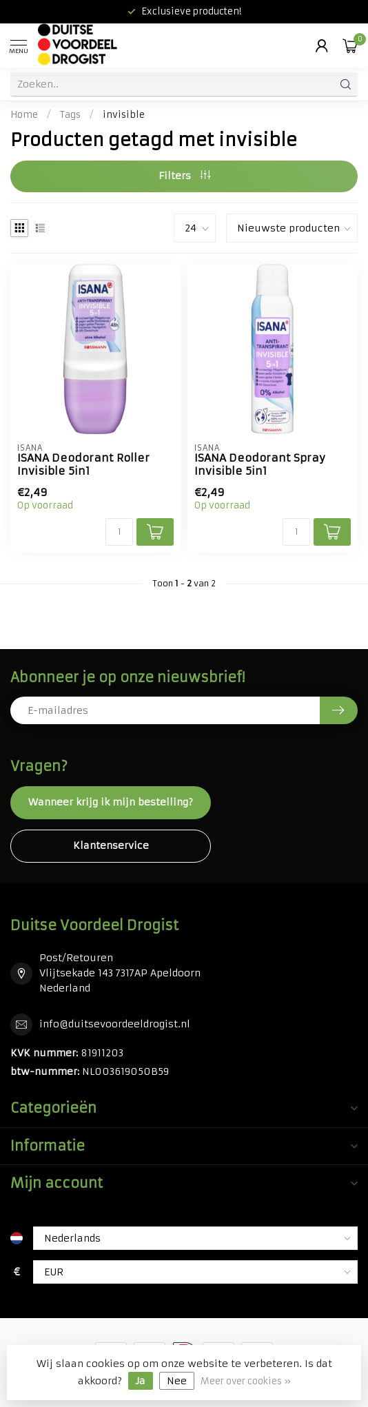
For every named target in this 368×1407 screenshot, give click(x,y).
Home (24, 115)
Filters (184, 176)
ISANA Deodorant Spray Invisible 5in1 (259, 464)
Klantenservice (111, 845)
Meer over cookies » (246, 1381)
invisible (124, 115)
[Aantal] (119, 532)
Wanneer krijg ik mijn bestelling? (110, 802)
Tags (70, 115)
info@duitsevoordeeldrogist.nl (114, 1024)
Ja (140, 1381)
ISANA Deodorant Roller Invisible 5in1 (83, 464)
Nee (177, 1381)
